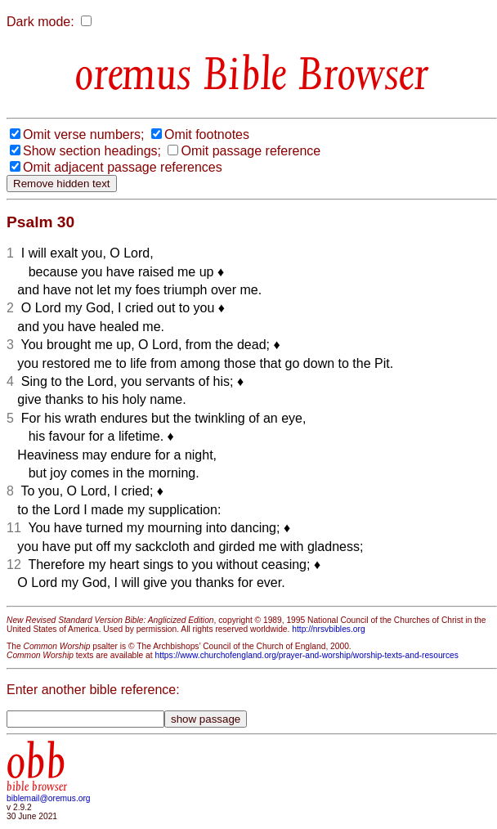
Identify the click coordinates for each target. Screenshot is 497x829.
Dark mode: (40, 22)
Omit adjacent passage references (122, 167)
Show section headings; (92, 151)
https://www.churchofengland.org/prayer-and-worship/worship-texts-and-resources (306, 655)
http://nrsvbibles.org (328, 629)
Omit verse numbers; (83, 134)
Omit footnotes (206, 134)
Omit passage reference (250, 151)
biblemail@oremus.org (49, 798)
